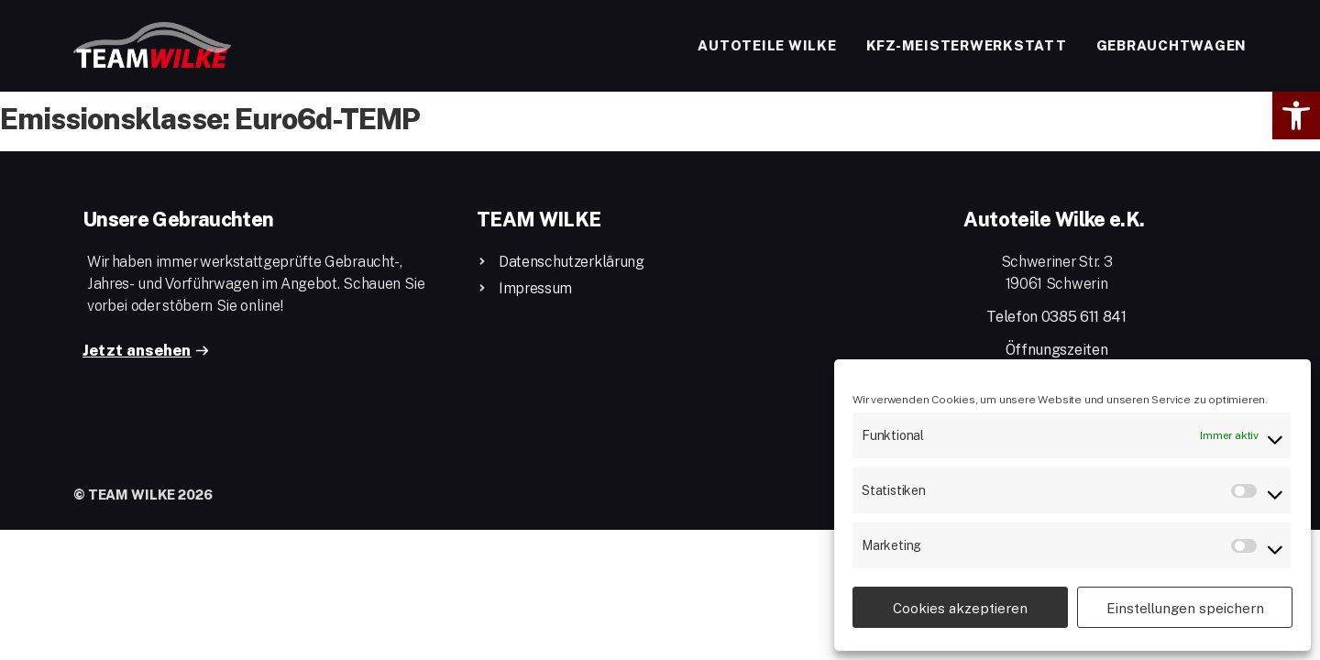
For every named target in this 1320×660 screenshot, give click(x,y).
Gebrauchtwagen (1172, 45)
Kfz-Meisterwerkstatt (966, 45)
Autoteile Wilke (767, 45)
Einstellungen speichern (1185, 608)
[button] (1296, 115)
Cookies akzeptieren (960, 608)
